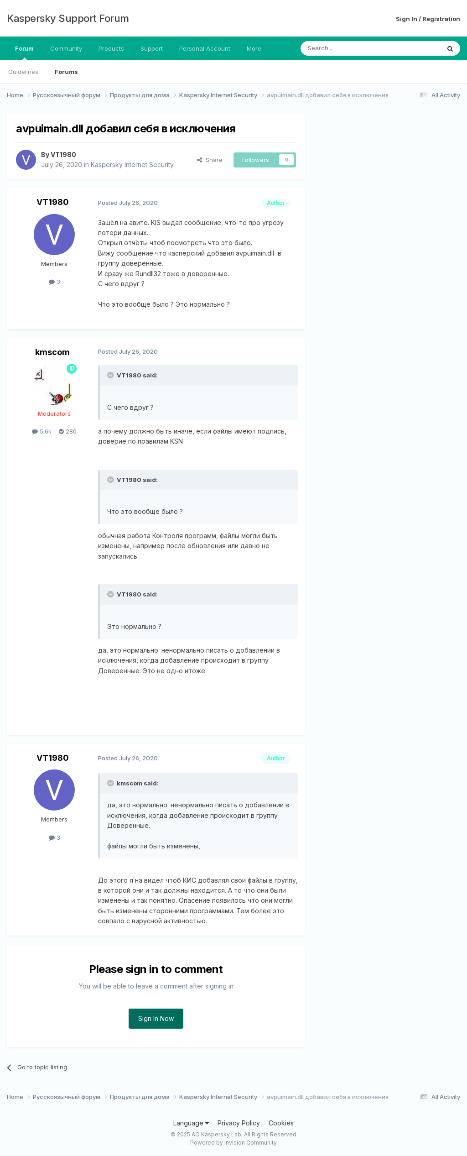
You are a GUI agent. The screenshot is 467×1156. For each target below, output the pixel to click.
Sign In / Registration (428, 18)
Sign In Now (156, 1018)
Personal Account (204, 48)
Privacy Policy (239, 1123)
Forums (66, 71)
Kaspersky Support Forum (68, 18)
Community (66, 48)
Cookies (281, 1123)
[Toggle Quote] (111, 375)
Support (151, 48)
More (254, 48)
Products (111, 48)
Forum (24, 52)
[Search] (347, 48)
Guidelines (23, 71)
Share (210, 159)
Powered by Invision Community (233, 1142)
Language (191, 1123)
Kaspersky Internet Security (132, 164)
